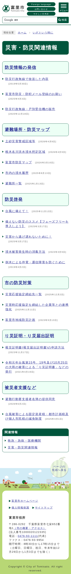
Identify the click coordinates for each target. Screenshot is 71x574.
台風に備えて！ (17, 211)
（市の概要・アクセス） (30, 528)
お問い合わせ (41, 9)
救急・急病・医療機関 (24, 440)
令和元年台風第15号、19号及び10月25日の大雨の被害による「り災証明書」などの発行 (37, 367)
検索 (64, 19)
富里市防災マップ (18, 162)
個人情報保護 (20, 507)
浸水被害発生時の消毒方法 (25, 251)
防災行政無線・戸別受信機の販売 (30, 109)
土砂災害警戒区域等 (20, 141)
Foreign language (41, 4)
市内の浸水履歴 (17, 172)
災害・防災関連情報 (23, 447)
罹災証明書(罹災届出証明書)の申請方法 (35, 347)
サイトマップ (44, 507)
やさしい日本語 (41, 14)
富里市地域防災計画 (20, 319)
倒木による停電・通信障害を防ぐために (35, 262)
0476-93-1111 (28, 535)
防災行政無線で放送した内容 (27, 79)
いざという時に (43, 32)
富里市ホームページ (25, 500)
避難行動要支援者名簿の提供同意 (30, 399)
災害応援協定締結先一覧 (23, 294)
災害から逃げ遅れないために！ (28, 236)
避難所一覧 (13, 183)
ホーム (22, 32)
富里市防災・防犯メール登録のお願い (33, 94)
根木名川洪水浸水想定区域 (25, 151)
